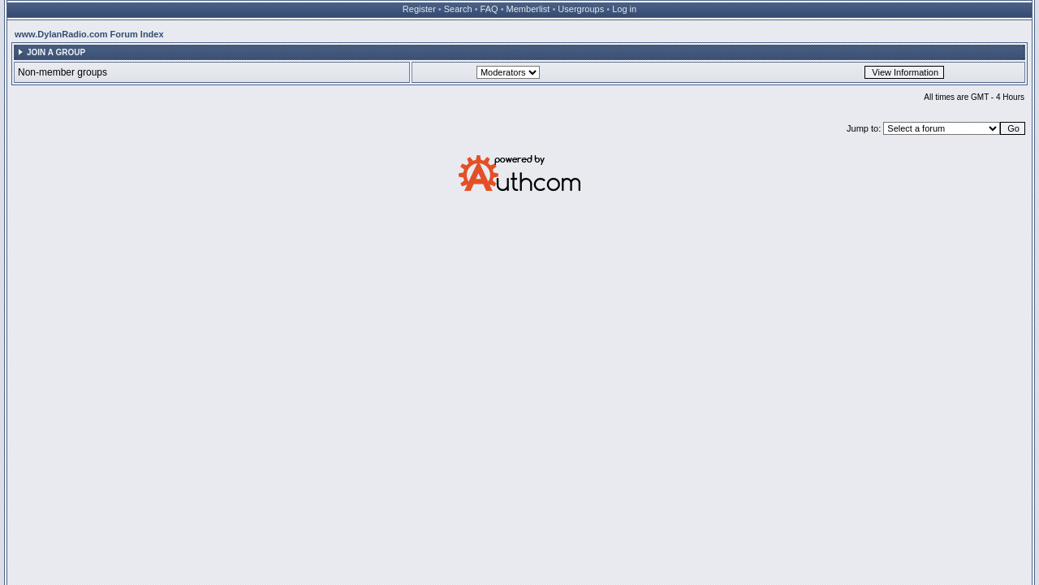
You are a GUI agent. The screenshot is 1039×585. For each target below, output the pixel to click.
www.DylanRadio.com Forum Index (89, 34)
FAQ (489, 9)
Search (458, 9)
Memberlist (528, 9)
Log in (624, 9)
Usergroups (581, 9)
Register (419, 9)
